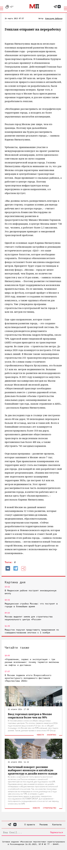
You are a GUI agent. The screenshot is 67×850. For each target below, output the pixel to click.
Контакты (56, 824)
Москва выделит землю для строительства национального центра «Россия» (29, 618)
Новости (40, 735)
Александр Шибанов (53, 18)
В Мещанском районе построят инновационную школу (30, 592)
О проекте (29, 824)
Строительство (49, 808)
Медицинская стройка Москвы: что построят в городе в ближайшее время (31, 605)
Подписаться (56, 832)
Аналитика (51, 735)
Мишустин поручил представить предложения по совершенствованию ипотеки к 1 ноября (32, 631)
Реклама (43, 824)
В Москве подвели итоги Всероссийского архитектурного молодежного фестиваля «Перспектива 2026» (28, 678)
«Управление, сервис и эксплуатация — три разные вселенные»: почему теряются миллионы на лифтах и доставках (32, 662)
